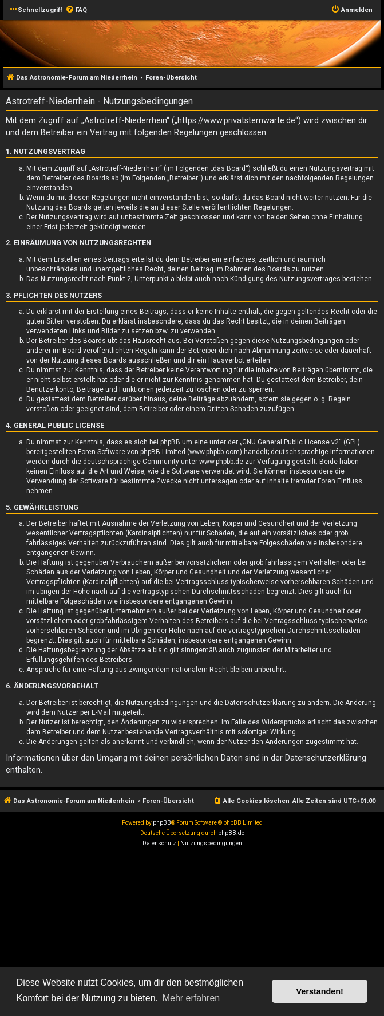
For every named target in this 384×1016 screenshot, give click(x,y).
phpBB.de (231, 833)
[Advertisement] (192, 934)
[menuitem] (76, 10)
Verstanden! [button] (319, 991)
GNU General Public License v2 (290, 442)
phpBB (162, 823)
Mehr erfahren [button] (191, 998)
